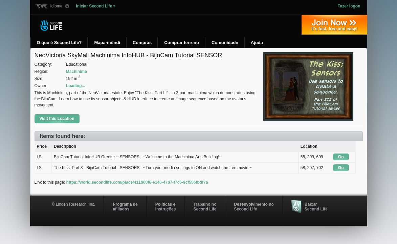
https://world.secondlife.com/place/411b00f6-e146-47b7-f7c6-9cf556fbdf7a (137, 182)
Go (341, 157)
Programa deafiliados (125, 206)
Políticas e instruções (165, 206)
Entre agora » (334, 25)
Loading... (75, 85)
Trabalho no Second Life (204, 206)
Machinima (76, 71)
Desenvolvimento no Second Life (253, 206)
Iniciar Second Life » (96, 6)
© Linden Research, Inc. (73, 204)
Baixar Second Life (316, 206)
